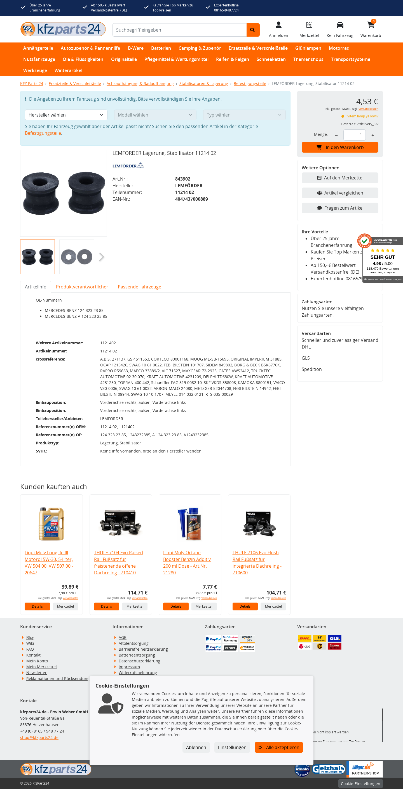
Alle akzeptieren (278, 747)
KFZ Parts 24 (31, 83)
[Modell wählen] (155, 115)
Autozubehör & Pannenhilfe (90, 48)
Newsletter (36, 672)
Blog (30, 637)
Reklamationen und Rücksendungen (60, 678)
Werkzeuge (35, 70)
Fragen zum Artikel (340, 208)
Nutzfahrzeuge (39, 59)
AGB (122, 637)
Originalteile (124, 59)
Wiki (30, 643)
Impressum (129, 666)
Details (37, 606)
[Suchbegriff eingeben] (180, 30)
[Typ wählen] (244, 115)
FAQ (30, 649)
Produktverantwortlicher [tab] (82, 287)
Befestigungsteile (250, 83)
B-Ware (136, 48)
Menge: (321, 134)
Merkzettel (65, 606)
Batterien (161, 48)
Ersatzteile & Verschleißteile (258, 48)
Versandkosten (70, 598)
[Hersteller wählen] (66, 115)
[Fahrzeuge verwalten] (340, 29)
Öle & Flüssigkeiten (83, 59)
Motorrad (339, 48)
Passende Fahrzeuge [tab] (139, 287)
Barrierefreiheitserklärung (143, 649)
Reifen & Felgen (232, 59)
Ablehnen (196, 747)
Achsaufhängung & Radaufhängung (140, 83)
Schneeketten (271, 59)
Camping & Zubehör (200, 48)
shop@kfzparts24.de (39, 737)
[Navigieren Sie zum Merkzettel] (309, 29)
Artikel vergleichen (340, 193)
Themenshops (308, 59)
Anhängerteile (38, 48)
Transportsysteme (350, 59)
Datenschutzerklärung (139, 661)
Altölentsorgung (134, 643)
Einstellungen (232, 747)
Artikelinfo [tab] (35, 287)
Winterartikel (68, 70)
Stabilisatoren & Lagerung (203, 83)
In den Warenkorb (340, 147)
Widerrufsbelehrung (138, 672)
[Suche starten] (253, 30)
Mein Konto (37, 661)
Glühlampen (308, 48)
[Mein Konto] (278, 29)
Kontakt (33, 655)
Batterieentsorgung (137, 655)
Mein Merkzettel (41, 666)
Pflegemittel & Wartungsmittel (176, 59)
